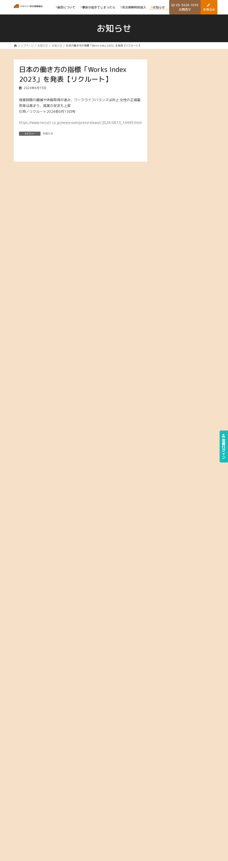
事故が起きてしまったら (178, 811)
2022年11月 (176, 438)
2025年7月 (175, 164)
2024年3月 (175, 301)
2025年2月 (175, 207)
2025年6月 (175, 173)
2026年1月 (175, 113)
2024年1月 (175, 318)
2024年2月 (175, 310)
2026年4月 (175, 87)
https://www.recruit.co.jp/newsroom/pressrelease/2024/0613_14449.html (80, 122)
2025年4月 (175, 190)
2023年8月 (175, 361)
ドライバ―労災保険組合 (173, 854)
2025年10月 (176, 138)
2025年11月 (176, 130)
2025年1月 (175, 215)
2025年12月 (176, 121)
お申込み (175, 822)
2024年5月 (175, 284)
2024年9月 (175, 249)
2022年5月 (175, 472)
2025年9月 (175, 147)
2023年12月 (176, 327)
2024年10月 (176, 241)
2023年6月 (175, 378)
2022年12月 (176, 429)
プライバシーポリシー (29, 854)
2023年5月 (175, 386)
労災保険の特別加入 (155, 824)
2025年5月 (175, 181)
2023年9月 (175, 352)
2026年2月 (175, 104)
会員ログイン (223, 446)
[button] (186, 512)
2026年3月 (175, 96)
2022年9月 (175, 455)
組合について (155, 809)
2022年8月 (175, 463)
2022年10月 (176, 446)
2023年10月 (176, 344)
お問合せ (152, 835)
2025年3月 (175, 198)
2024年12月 (176, 224)
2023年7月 (175, 369)
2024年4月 (175, 292)
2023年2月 (175, 412)
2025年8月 (175, 155)
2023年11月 (176, 335)
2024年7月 (175, 267)
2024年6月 (175, 275)
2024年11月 (176, 232)
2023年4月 (175, 395)
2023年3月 (175, 404)
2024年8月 (175, 258)
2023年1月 (175, 421)
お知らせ (48, 133)
